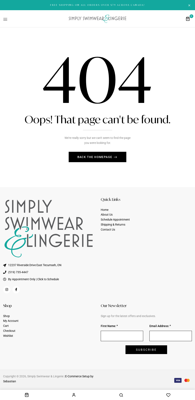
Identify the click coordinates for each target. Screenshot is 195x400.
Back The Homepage (95, 157)
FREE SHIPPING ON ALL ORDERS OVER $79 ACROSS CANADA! (97, 5)
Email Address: (159, 326)
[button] (188, 18)
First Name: (108, 326)
